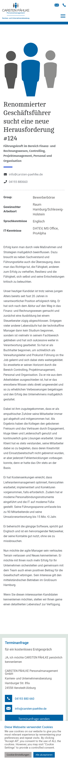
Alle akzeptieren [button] (44, 754)
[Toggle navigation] (63, 16)
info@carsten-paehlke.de (26, 174)
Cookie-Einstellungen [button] (18, 754)
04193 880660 (18, 182)
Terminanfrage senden (34, 719)
